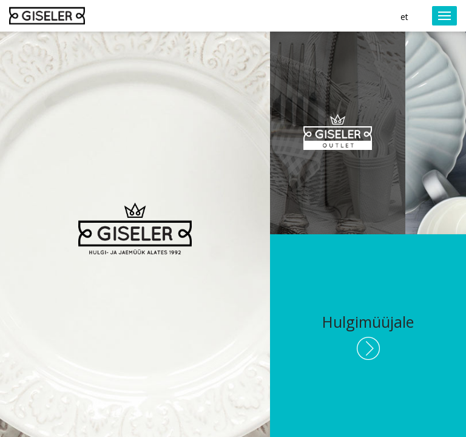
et (404, 16)
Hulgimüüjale (368, 321)
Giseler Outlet (337, 133)
